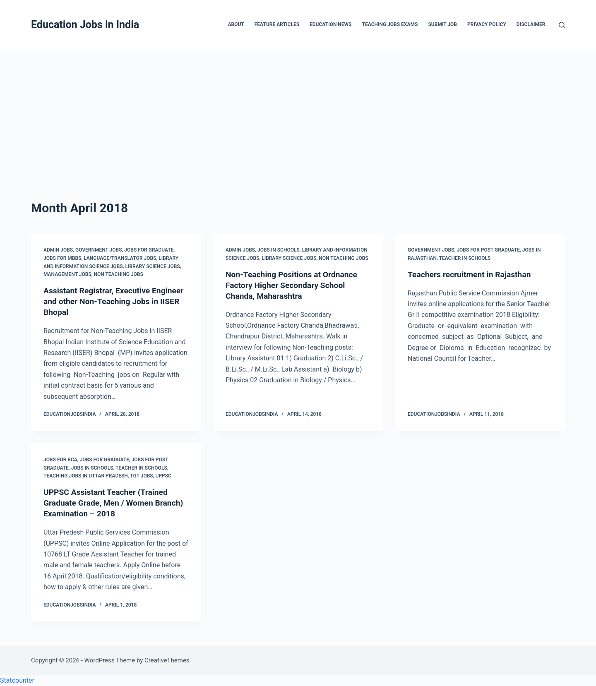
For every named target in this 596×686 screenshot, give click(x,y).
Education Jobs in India (85, 25)
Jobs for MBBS (62, 258)
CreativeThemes (167, 660)
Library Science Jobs (152, 266)
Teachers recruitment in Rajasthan (472, 274)
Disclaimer (531, 24)
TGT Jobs (141, 476)
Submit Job (442, 24)
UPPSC (163, 476)
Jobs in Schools (278, 250)
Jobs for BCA (60, 460)
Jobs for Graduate (148, 250)
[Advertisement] (298, 112)
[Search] (562, 25)
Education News (330, 24)
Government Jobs (98, 250)
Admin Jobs (58, 250)
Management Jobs (67, 274)
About (236, 24)
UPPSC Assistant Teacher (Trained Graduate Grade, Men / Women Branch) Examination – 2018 (107, 502)
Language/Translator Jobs (120, 258)
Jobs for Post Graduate (488, 250)
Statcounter (17, 680)
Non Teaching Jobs (118, 274)
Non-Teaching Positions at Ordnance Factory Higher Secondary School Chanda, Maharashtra (294, 285)
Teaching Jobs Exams (390, 24)
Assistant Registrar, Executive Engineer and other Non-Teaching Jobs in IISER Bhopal (105, 301)
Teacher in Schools (465, 258)
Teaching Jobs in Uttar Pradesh (85, 476)
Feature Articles (277, 24)
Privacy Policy (486, 24)
